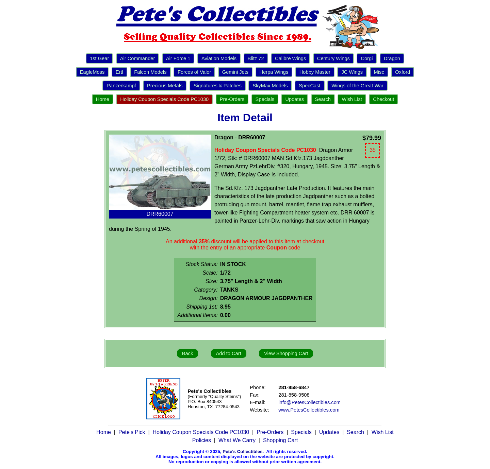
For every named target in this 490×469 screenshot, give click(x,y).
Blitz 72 (256, 58)
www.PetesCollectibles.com (308, 410)
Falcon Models (150, 72)
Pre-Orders (232, 99)
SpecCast (310, 85)
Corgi (367, 58)
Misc (379, 72)
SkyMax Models (270, 85)
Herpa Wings (274, 72)
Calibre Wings (290, 58)
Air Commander (137, 58)
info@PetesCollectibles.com (309, 402)
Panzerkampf (121, 85)
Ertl (119, 72)
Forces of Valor (194, 72)
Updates (294, 99)
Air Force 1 (178, 58)
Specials (265, 99)
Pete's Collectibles (242, 451)
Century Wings (333, 58)
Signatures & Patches (218, 85)
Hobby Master (314, 72)
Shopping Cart (280, 440)
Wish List (352, 99)
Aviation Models (218, 58)
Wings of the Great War (357, 85)
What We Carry (237, 440)
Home (102, 99)
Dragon (392, 58)
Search (323, 99)
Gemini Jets (235, 72)
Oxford (402, 72)
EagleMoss (92, 72)
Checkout (383, 99)
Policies (201, 440)
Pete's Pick (131, 432)
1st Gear (99, 58)
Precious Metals (164, 85)
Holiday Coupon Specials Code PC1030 (164, 99)
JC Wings (352, 72)
